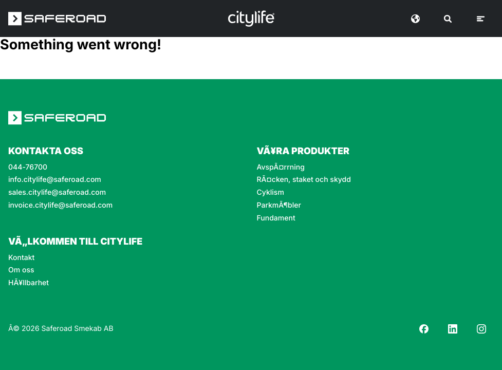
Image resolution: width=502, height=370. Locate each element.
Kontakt (21, 258)
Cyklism (270, 193)
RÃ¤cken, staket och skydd (304, 180)
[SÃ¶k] (448, 19)
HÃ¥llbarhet (28, 283)
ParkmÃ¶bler (279, 205)
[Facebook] (424, 329)
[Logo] (251, 18)
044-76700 (27, 167)
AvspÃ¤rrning (281, 167)
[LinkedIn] (452, 329)
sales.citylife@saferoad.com (57, 193)
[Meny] (481, 19)
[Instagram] (481, 329)
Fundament (276, 218)
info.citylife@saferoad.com (54, 180)
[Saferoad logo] (57, 18)
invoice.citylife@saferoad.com (60, 205)
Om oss (21, 270)
